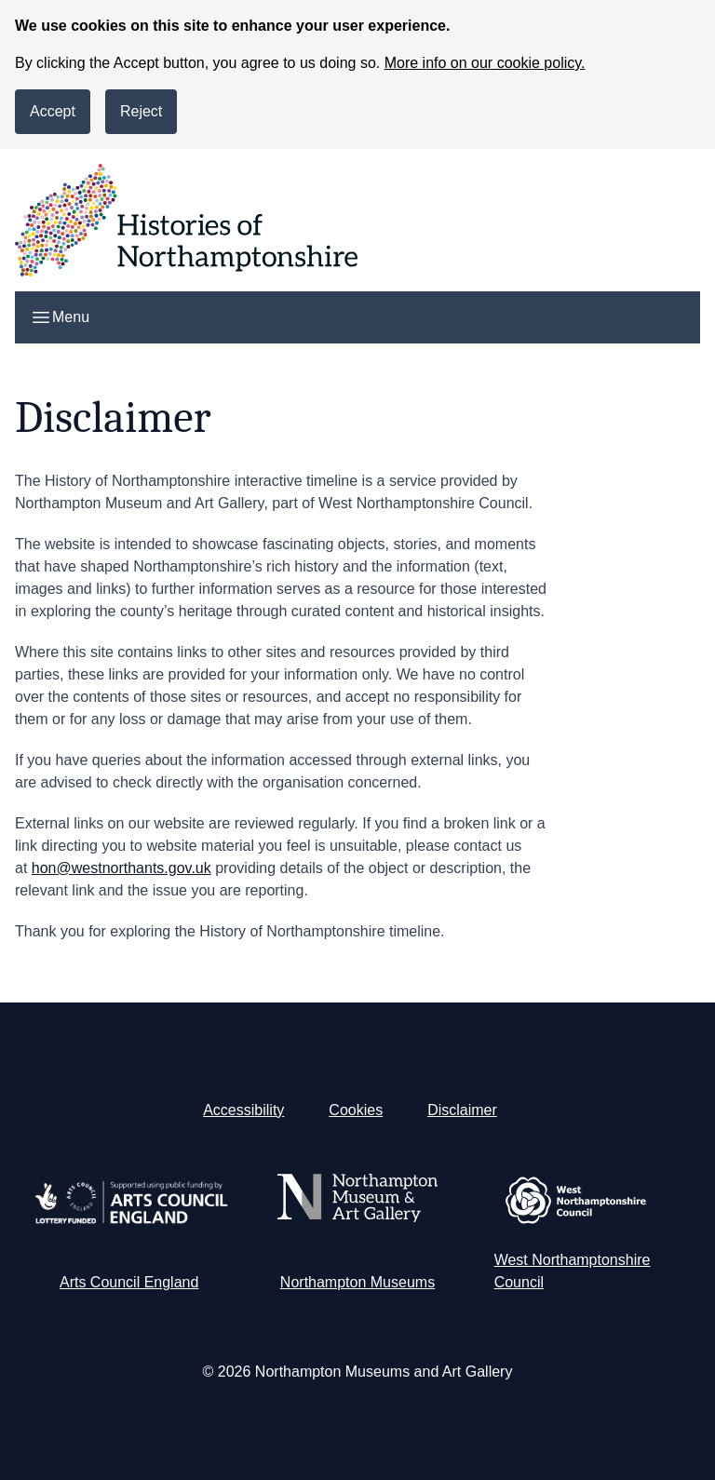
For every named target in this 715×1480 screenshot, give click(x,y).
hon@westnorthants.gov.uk (121, 868)
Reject (141, 111)
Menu (59, 317)
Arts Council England (129, 1282)
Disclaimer (462, 1110)
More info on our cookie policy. (485, 63)
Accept (52, 111)
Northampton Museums (357, 1282)
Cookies (356, 1110)
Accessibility (243, 1110)
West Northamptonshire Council (572, 1271)
